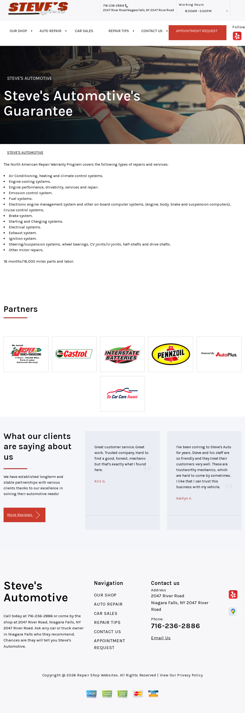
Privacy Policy (190, 675)
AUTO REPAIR (50, 31)
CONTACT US (151, 31)
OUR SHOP (18, 31)
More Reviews (23, 515)
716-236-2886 (113, 5)
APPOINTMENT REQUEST (196, 31)
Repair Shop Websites (97, 675)
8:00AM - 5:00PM (198, 11)
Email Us (161, 638)
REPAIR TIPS (118, 31)
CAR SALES (84, 31)
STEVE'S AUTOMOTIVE (29, 78)
